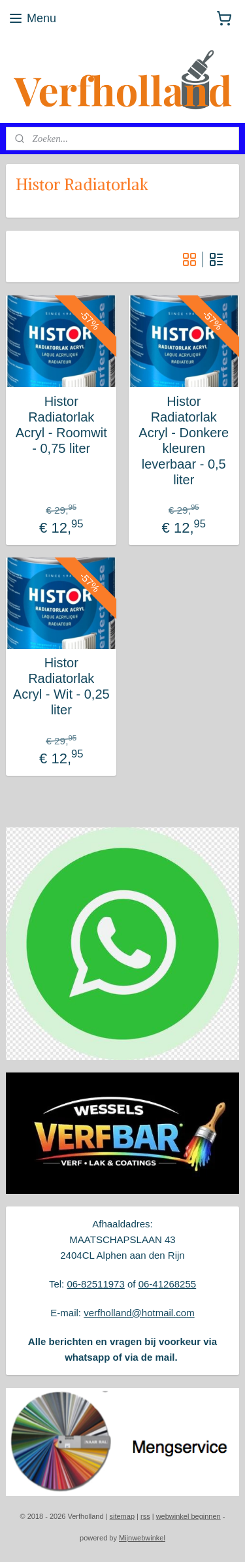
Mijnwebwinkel (142, 1538)
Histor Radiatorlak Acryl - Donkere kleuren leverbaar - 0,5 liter (184, 440)
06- (146, 1283)
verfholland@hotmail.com (139, 1312)
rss (145, 1516)
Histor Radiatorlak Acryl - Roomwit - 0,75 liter (61, 425)
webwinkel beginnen (188, 1516)
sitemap (122, 1516)
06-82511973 (95, 1283)
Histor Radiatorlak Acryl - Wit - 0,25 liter (61, 687)
